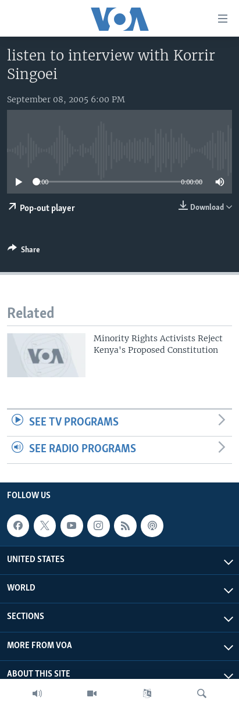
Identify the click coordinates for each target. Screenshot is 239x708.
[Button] (24, 252)
